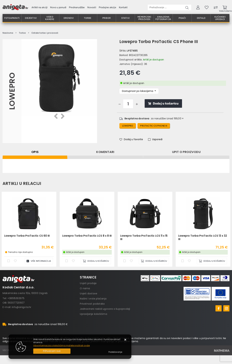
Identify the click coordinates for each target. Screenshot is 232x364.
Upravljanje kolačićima (93, 314)
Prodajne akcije (107, 7)
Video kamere (49, 18)
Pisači (182, 18)
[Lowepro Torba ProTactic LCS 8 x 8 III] (96, 261)
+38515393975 (16, 298)
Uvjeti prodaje (88, 283)
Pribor (106, 18)
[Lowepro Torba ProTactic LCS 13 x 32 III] (212, 261)
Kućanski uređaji (220, 18)
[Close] (51, 351)
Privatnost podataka (92, 303)
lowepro (127, 125)
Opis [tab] (35, 152)
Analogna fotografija (163, 18)
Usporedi (155, 139)
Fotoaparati (12, 18)
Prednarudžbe (77, 7)
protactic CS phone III (153, 125)
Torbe (87, 18)
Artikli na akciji (39, 7)
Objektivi (31, 18)
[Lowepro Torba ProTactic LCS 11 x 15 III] (154, 261)
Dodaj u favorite (131, 139)
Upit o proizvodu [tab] (186, 152)
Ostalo (201, 18)
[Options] (115, 352)
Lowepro (12, 91)
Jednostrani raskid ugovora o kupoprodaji (105, 309)
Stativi (125, 18)
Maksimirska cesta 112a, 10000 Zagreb (25, 293)
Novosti (91, 7)
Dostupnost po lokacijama (138, 91)
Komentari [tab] (105, 152)
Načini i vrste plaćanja (93, 298)
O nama (85, 288)
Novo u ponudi (58, 7)
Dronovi (69, 18)
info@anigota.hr (21, 307)
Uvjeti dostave (88, 293)
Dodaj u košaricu (163, 103)
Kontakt (123, 7)
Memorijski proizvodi (144, 18)
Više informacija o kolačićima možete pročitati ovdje (61, 345)
